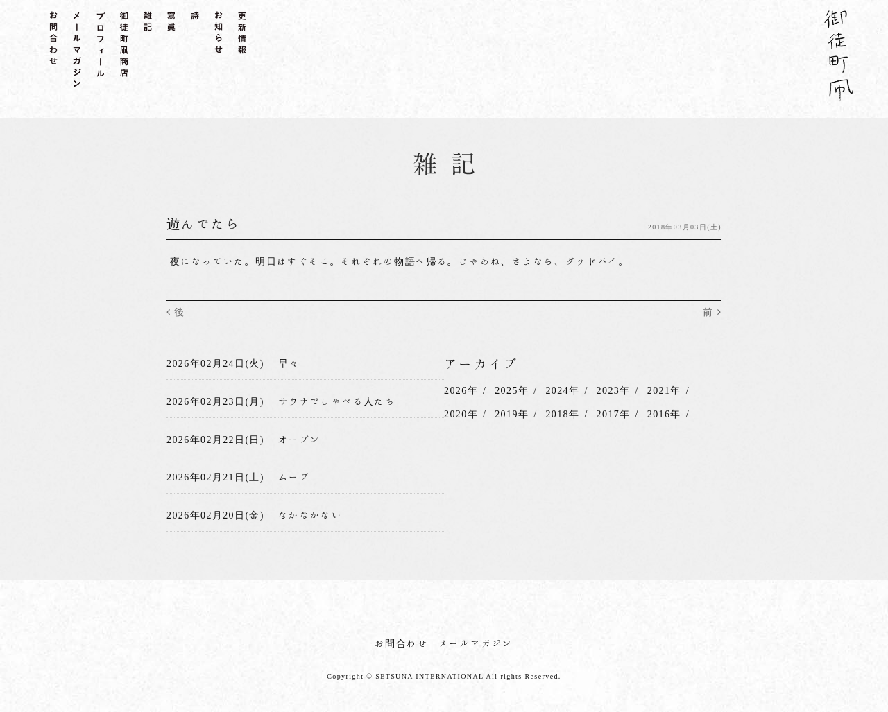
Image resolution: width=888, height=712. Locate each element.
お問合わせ (401, 643)
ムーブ (294, 477)
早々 (289, 363)
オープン (299, 439)
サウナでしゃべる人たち (336, 401)
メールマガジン (475, 643)
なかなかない (310, 515)
